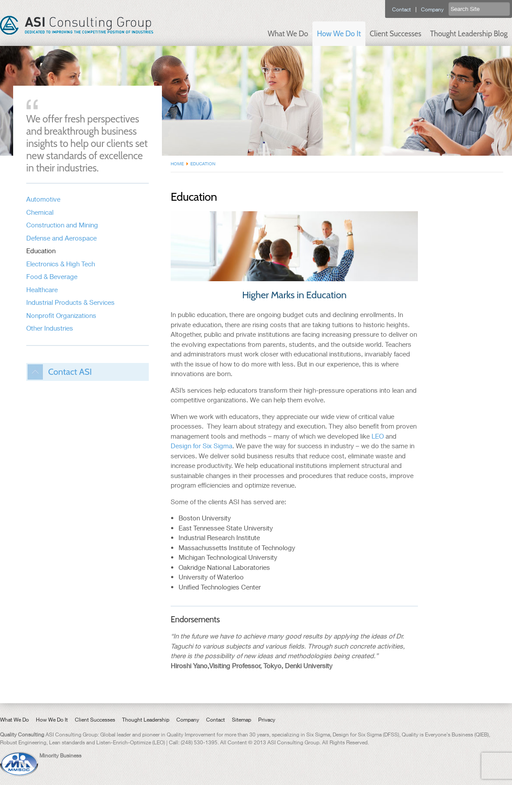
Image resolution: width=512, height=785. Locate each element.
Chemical (39, 212)
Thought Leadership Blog (469, 33)
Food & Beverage (51, 276)
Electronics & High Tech (60, 264)
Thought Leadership (145, 719)
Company (432, 9)
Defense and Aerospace (61, 238)
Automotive (43, 199)
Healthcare (42, 289)
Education (41, 251)
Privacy (266, 719)
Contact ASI (70, 371)
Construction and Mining (62, 225)
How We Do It (339, 33)
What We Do (288, 33)
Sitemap (241, 719)
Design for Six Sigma (201, 446)
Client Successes (395, 33)
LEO (378, 436)
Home (177, 163)
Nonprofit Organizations (61, 315)
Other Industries (49, 328)
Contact (401, 9)
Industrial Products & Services (70, 302)
